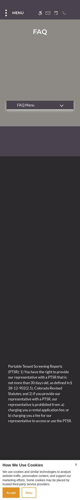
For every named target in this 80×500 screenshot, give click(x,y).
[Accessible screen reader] (40, 13)
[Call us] (64, 13)
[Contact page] (48, 13)
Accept (11, 492)
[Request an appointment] (56, 13)
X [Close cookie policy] (76, 464)
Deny (29, 492)
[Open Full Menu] (14, 13)
